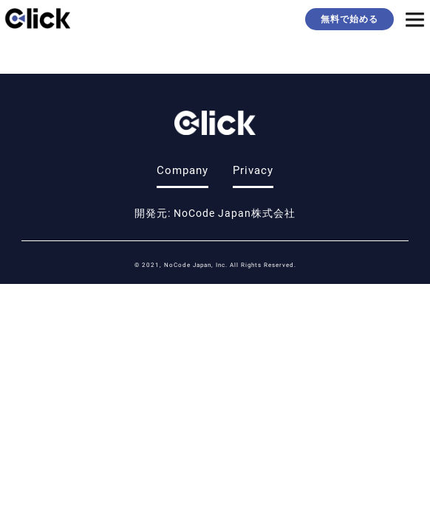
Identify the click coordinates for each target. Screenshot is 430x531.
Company (182, 169)
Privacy (253, 169)
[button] (415, 22)
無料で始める (349, 19)
